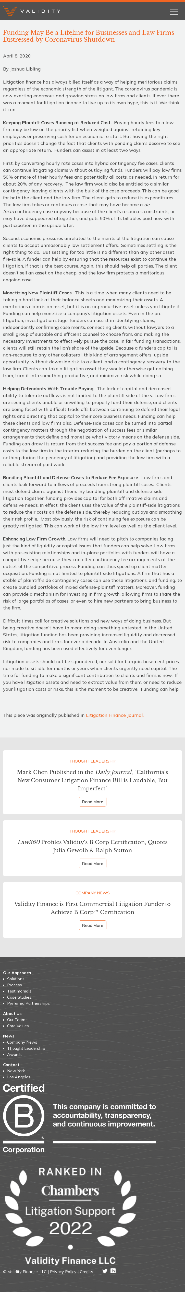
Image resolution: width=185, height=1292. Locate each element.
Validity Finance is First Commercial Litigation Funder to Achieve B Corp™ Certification (92, 908)
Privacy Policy (63, 1271)
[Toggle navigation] (174, 11)
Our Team (16, 1019)
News (9, 1036)
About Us (12, 1013)
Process (14, 984)
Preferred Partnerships (28, 1003)
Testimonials (19, 991)
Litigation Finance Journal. (115, 715)
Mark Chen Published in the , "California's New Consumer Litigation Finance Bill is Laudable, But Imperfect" (92, 780)
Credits (86, 1271)
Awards (14, 1054)
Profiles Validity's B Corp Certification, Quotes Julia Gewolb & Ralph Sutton (92, 846)
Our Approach (17, 972)
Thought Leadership (92, 761)
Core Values (18, 1025)
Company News (93, 892)
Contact (11, 1064)
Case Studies (19, 997)
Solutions (15, 978)
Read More (92, 801)
